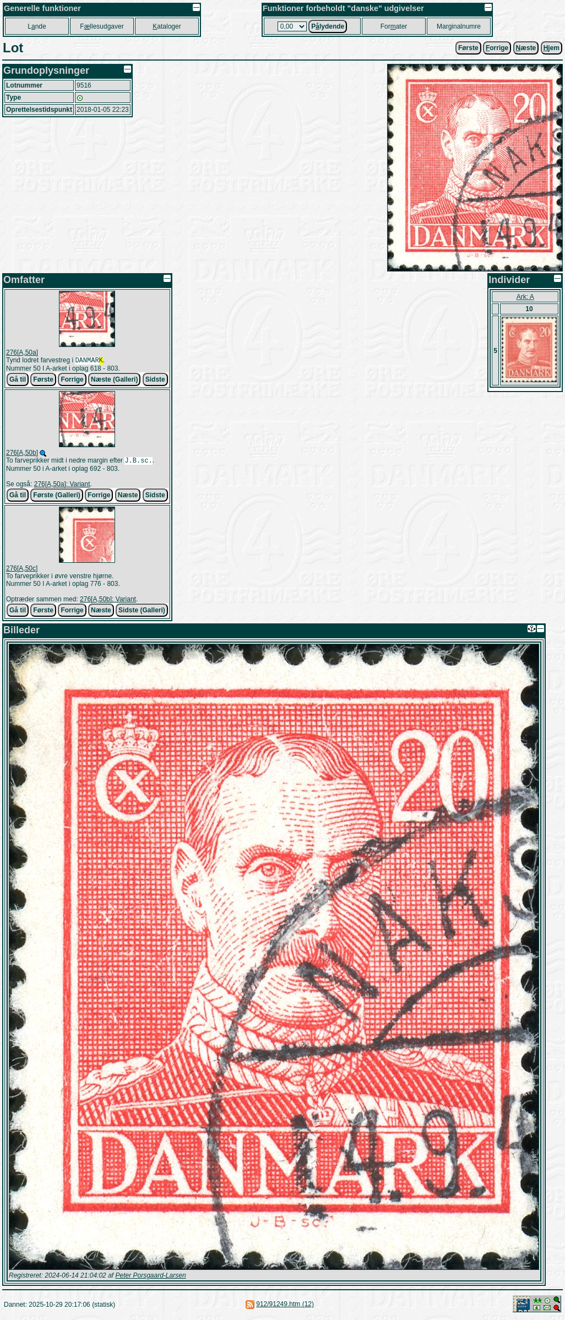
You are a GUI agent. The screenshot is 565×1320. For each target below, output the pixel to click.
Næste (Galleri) (114, 380)
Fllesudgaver (101, 26)
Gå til (17, 380)
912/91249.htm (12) (285, 1306)
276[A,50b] (22, 454)
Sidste (155, 380)
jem (551, 48)
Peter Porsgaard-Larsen (150, 1277)
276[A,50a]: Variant (62, 486)
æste (526, 48)
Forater (394, 26)
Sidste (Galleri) (141, 612)
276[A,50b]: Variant (108, 601)
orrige (497, 48)
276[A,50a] (22, 352)
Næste (128, 497)
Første (468, 48)
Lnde (37, 26)
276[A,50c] (21, 570)
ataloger (167, 26)
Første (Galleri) (56, 497)
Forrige (72, 380)
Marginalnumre (459, 26)
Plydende (327, 26)
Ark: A (525, 297)
